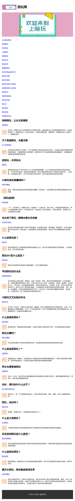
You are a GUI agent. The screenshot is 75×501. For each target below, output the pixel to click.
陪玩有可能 (6, 100)
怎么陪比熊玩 (6, 40)
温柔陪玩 (5, 353)
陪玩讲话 (5, 112)
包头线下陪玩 (6, 222)
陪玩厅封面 (6, 76)
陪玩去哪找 (6, 337)
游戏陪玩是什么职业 (9, 88)
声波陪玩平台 (6, 116)
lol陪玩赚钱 (6, 184)
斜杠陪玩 (5, 108)
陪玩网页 (5, 456)
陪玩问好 (5, 407)
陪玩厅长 (5, 60)
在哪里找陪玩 (6, 276)
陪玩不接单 (6, 80)
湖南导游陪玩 (6, 96)
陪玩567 (5, 260)
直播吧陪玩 (6, 68)
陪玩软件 (5, 64)
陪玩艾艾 (5, 302)
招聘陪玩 (5, 125)
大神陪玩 (5, 422)
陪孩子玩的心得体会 (9, 84)
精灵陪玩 (5, 322)
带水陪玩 (5, 48)
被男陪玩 (5, 371)
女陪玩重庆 (6, 474)
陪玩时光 (5, 92)
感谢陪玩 (5, 56)
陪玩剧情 (5, 202)
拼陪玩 (4, 165)
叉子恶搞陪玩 (6, 145)
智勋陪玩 (5, 44)
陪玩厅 (4, 104)
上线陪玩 (5, 52)
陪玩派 (4, 242)
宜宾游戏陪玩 (6, 438)
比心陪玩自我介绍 (8, 389)
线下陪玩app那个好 (9, 72)
